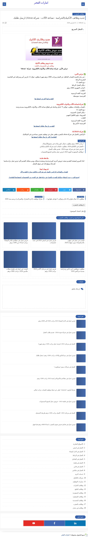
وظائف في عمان (78, 508)
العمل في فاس (78, 466)
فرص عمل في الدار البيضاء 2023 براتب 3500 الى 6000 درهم (56, 321)
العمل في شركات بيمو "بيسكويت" (64, 367)
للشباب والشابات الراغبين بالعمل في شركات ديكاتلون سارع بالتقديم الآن (44, 172)
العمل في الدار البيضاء (76, 451)
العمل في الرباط (78, 455)
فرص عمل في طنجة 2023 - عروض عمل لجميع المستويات (57, 401)
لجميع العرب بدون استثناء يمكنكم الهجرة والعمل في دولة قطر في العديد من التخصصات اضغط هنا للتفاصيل (44, 177)
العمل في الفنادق (77, 459)
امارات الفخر (41, 2)
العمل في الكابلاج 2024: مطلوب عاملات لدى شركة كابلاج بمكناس (61, 146)
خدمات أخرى (79, 474)
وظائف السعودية (78, 493)
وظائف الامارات (78, 485)
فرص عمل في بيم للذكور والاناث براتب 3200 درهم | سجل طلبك (55, 355)
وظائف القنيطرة (78, 497)
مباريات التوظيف (78, 482)
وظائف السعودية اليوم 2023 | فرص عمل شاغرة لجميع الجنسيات (62, 152)
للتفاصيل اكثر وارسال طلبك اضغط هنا (44, 137)
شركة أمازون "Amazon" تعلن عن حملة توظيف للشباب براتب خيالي (54, 390)
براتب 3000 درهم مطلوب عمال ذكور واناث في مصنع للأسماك (63, 144)
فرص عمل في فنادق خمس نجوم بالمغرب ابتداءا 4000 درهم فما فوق (54, 424)
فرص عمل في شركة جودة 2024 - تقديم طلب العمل (65, 149)
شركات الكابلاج (78, 478)
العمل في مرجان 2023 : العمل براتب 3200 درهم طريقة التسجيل (55, 413)
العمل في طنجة (78, 463)
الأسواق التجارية (78, 444)
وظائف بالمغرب (79, 14)
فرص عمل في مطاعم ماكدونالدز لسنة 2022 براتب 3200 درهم (56, 378)
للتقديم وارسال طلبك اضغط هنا (44, 126)
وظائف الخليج (79, 489)
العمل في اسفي (78, 448)
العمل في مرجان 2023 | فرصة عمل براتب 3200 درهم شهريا (56, 344)
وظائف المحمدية (78, 500)
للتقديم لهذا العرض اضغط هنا (44, 99)
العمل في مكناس (77, 470)
